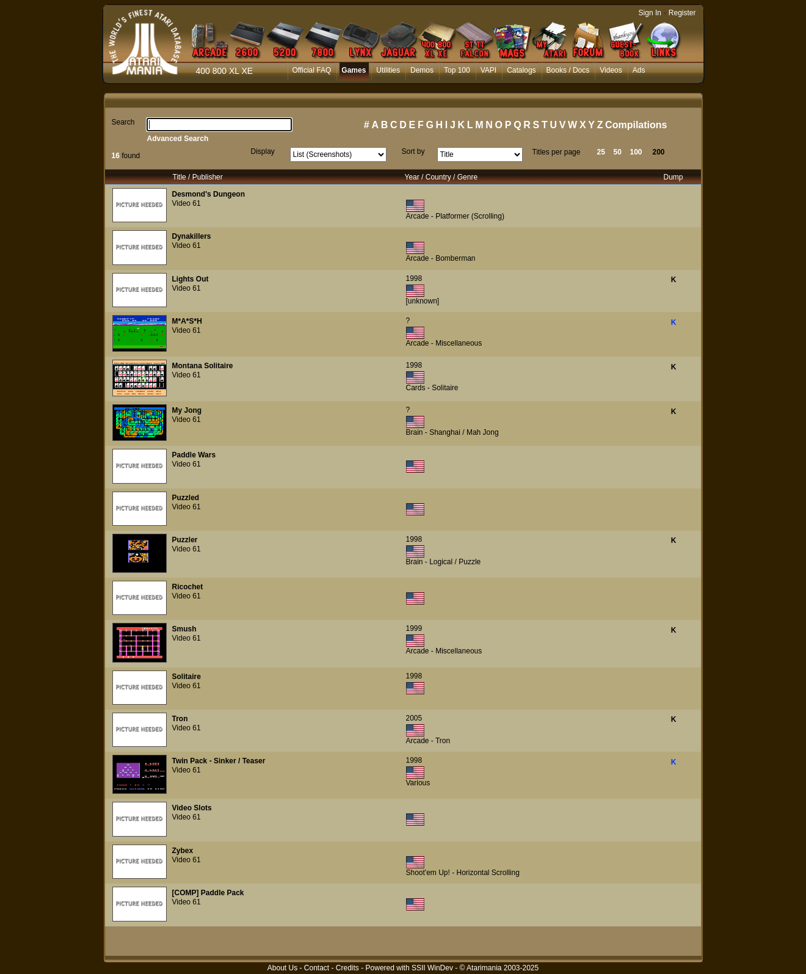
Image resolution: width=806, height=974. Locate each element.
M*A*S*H (187, 321)
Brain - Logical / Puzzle (443, 562)
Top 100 (457, 70)
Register (682, 13)
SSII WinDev (432, 968)
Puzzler (185, 540)
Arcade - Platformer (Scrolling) (455, 216)
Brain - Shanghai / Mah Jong (452, 432)
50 (618, 152)
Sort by (413, 151)
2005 (414, 718)
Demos (422, 70)
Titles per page (556, 152)
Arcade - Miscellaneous (444, 343)
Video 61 (186, 203)
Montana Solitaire (202, 366)
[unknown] (423, 301)
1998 (414, 278)
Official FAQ (312, 70)
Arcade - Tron (428, 740)
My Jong (187, 410)
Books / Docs (568, 70)
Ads (639, 70)
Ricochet (187, 587)
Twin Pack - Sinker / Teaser (219, 761)
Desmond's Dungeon (208, 194)
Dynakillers (191, 236)
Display (263, 151)
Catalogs (521, 70)
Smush (184, 629)
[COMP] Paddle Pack (208, 893)
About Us (282, 968)
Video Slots (192, 808)
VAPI (488, 70)
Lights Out (190, 279)
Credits (347, 968)
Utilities (388, 70)
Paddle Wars (194, 455)
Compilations (636, 125)
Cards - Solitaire (432, 387)
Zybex (183, 850)
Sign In (650, 13)
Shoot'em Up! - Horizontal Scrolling (463, 872)
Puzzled (186, 497)
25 (601, 152)
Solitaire (186, 676)
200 (659, 152)
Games (353, 70)
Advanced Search (178, 138)
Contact (316, 968)
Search (123, 122)
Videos (611, 70)
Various (418, 783)
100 (636, 152)
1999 (414, 628)
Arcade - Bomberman (441, 258)
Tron (180, 718)
